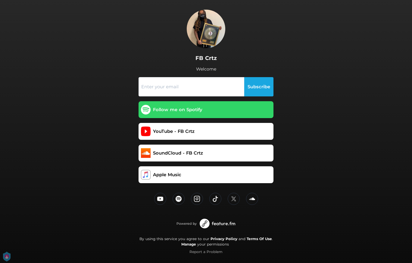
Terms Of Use (259, 238)
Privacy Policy (224, 238)
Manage (188, 244)
